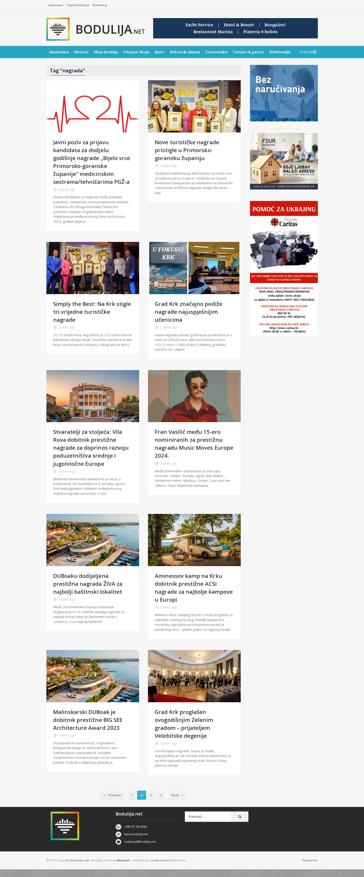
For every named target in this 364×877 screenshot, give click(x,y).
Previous (111, 803)
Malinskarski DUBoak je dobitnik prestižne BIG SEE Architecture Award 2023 (89, 728)
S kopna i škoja (136, 51)
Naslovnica (59, 51)
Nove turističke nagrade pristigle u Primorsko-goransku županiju (188, 150)
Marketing (100, 5)
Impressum (55, 5)
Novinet (123, 868)
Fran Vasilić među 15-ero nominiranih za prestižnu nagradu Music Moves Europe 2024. (189, 451)
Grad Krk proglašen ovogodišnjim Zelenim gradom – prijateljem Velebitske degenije (185, 731)
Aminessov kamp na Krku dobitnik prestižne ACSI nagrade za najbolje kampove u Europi (190, 595)
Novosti (81, 51)
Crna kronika (216, 51)
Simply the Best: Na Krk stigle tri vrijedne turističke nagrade (90, 319)
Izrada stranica (161, 868)
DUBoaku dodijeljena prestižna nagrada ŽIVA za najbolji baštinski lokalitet (89, 591)
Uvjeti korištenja (78, 5)
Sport (159, 51)
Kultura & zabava (185, 51)
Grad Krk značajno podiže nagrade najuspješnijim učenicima (190, 319)
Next (178, 803)
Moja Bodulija (106, 51)
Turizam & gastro (248, 51)
